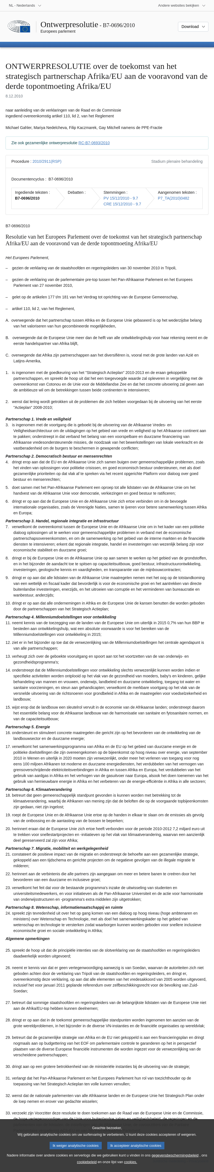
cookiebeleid (87, 1168)
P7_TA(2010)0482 (173, 198)
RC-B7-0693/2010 (94, 143)
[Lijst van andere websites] (182, 5)
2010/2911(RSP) (46, 161)
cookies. (130, 1168)
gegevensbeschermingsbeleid (175, 1161)
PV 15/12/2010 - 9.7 (121, 198)
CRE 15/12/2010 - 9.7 (122, 204)
